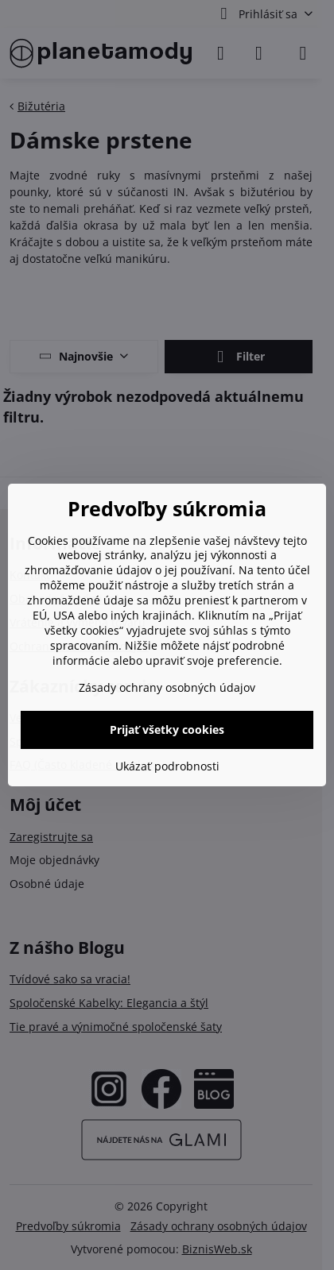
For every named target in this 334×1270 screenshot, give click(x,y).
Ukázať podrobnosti (167, 766)
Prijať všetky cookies (167, 729)
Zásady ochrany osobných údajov (167, 687)
